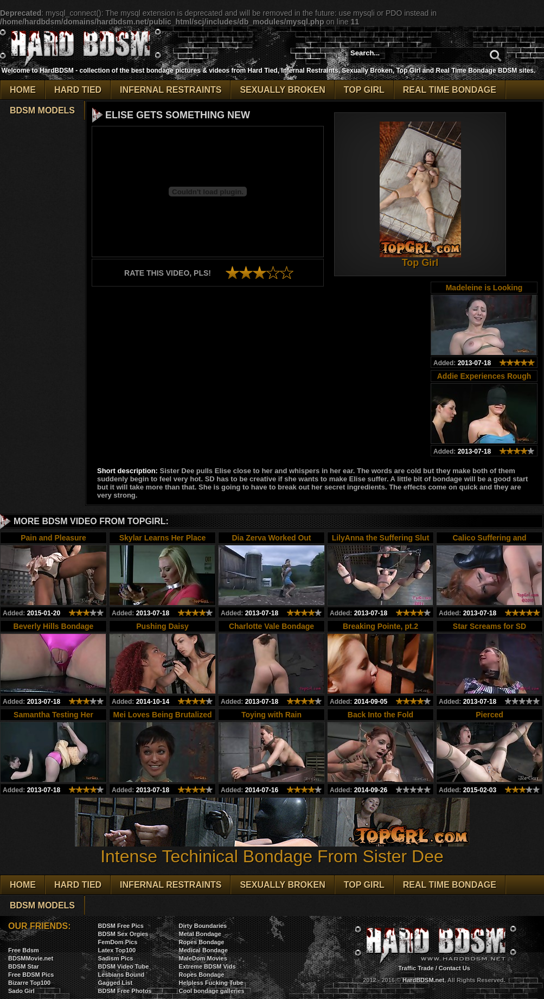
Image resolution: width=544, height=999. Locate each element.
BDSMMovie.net (30, 958)
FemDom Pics (118, 942)
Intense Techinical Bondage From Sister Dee (272, 848)
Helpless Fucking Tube (211, 982)
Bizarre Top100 (29, 982)
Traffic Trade (415, 968)
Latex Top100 (117, 950)
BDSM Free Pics (121, 925)
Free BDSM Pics (31, 974)
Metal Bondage (200, 934)
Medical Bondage (203, 950)
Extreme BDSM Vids (207, 966)
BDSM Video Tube (123, 966)
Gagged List (115, 982)
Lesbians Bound (121, 974)
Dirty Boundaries (203, 925)
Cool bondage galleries (212, 991)
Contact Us (454, 968)
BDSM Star (23, 966)
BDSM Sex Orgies (123, 934)
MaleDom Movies (203, 958)
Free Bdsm (23, 950)
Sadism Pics (115, 958)
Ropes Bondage (202, 942)
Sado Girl (21, 991)
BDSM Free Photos (125, 991)
